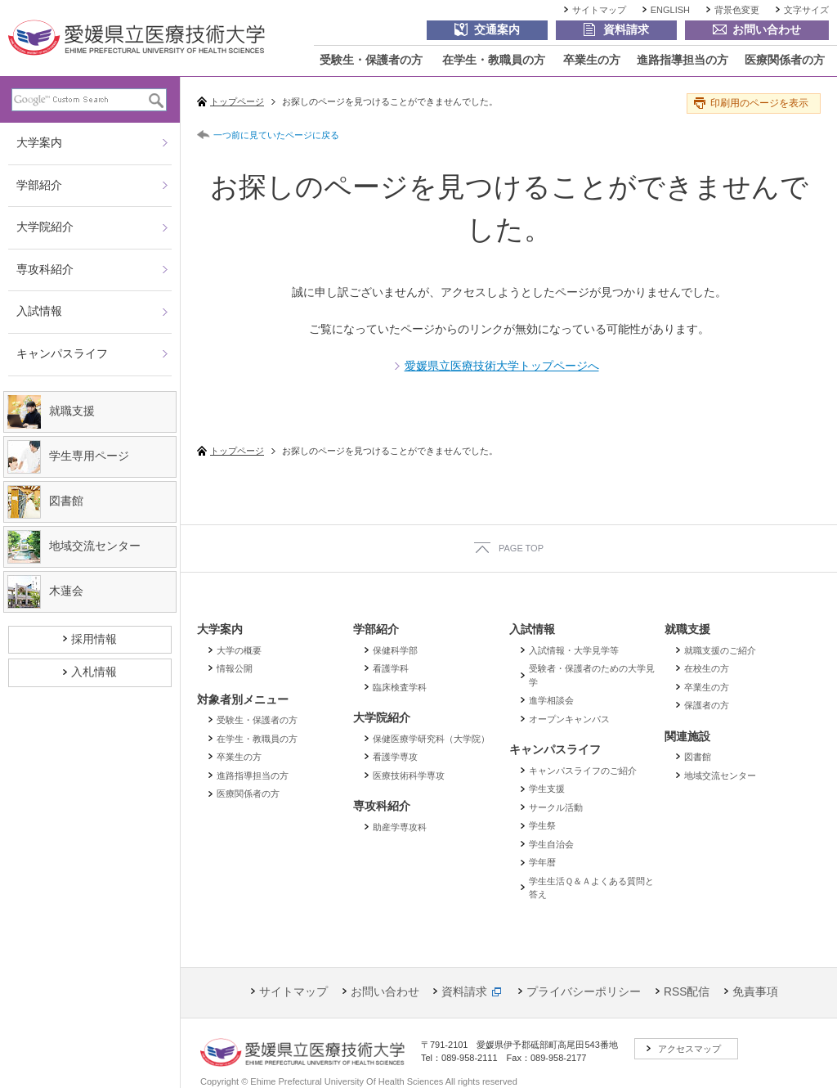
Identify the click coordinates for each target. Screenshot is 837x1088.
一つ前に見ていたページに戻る (276, 135)
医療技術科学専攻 (409, 775)
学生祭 (542, 825)
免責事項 (755, 992)
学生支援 (547, 789)
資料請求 (464, 992)
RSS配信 (686, 992)
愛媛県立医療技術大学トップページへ (502, 366)
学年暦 (542, 862)
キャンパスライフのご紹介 (583, 771)
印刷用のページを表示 (759, 103)
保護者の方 (706, 705)
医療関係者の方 (785, 60)
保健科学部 (395, 650)
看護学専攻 (395, 757)
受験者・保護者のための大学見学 (592, 675)
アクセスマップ (689, 1049)
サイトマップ (599, 10)
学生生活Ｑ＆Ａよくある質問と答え (591, 888)
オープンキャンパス (569, 719)
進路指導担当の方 (682, 60)
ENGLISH (670, 10)
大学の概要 (239, 650)
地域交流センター (720, 775)
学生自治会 (551, 844)
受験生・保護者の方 (371, 60)
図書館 (697, 757)
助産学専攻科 (400, 827)
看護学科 (391, 668)
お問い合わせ (385, 992)
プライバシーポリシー (583, 992)
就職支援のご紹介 (720, 650)
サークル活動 (556, 807)
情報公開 (235, 668)
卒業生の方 (591, 60)
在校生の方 (706, 668)
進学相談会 (551, 700)
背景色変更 (736, 10)
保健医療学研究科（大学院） (431, 739)
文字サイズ (806, 10)
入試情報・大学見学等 (574, 650)
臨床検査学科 (400, 687)
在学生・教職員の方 (493, 60)
